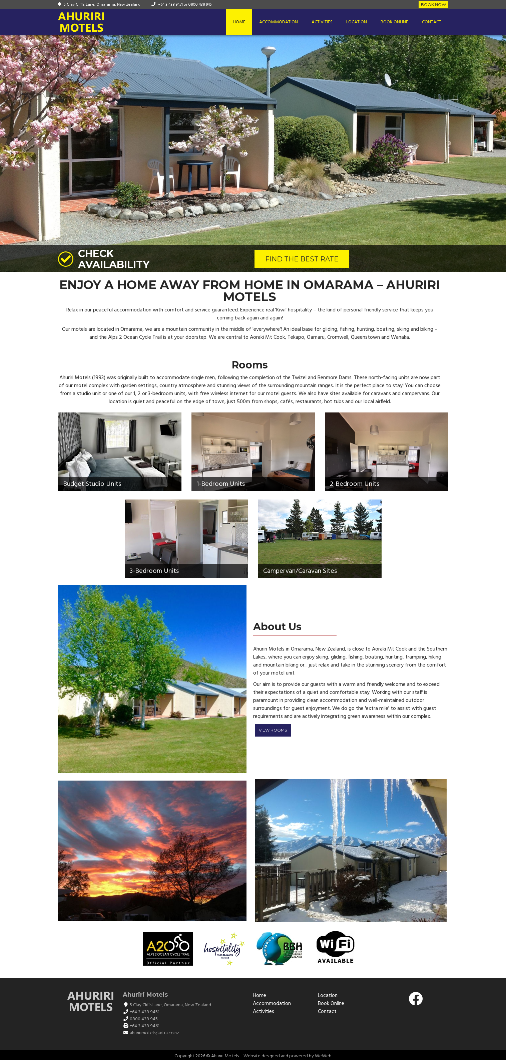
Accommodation (278, 22)
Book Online (394, 22)
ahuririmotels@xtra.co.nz (154, 1033)
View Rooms (273, 730)
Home (239, 22)
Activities (322, 22)
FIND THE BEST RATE (302, 259)
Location (356, 22)
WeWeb (323, 1056)
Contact (431, 22)
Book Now (433, 4)
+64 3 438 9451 (170, 4)
